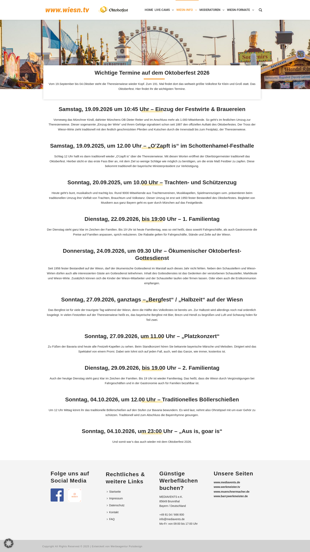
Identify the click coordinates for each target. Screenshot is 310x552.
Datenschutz (116, 505)
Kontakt (112, 512)
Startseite (114, 491)
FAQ (111, 519)
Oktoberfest (175, 441)
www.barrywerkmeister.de (231, 496)
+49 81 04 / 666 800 (171, 514)
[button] (8, 543)
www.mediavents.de (227, 482)
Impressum (115, 498)
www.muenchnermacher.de (232, 491)
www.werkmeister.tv (227, 486)
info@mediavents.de (172, 519)
